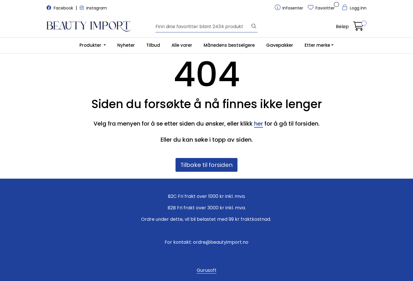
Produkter (90, 45)
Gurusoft (207, 270)
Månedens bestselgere (229, 45)
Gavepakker (279, 45)
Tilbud (153, 45)
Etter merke (317, 45)
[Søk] (202, 26)
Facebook (60, 8)
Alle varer (182, 45)
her (258, 124)
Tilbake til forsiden (206, 165)
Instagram (93, 8)
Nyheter (126, 45)
